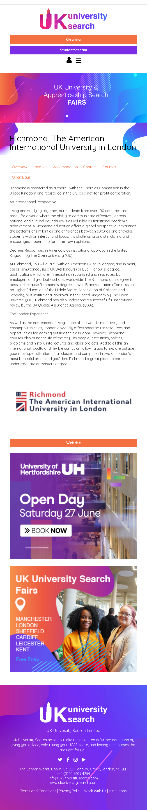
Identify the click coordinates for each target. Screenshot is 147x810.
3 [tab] (76, 116)
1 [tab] (67, 116)
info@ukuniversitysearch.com (73, 778)
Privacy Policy (70, 791)
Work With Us (95, 791)
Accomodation (65, 167)
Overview (20, 167)
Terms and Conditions (38, 791)
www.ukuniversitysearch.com (73, 782)
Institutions (118, 791)
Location (40, 167)
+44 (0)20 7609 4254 (73, 773)
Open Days (21, 177)
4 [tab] (80, 116)
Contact (90, 167)
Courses (109, 167)
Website (73, 443)
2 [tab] (71, 116)
